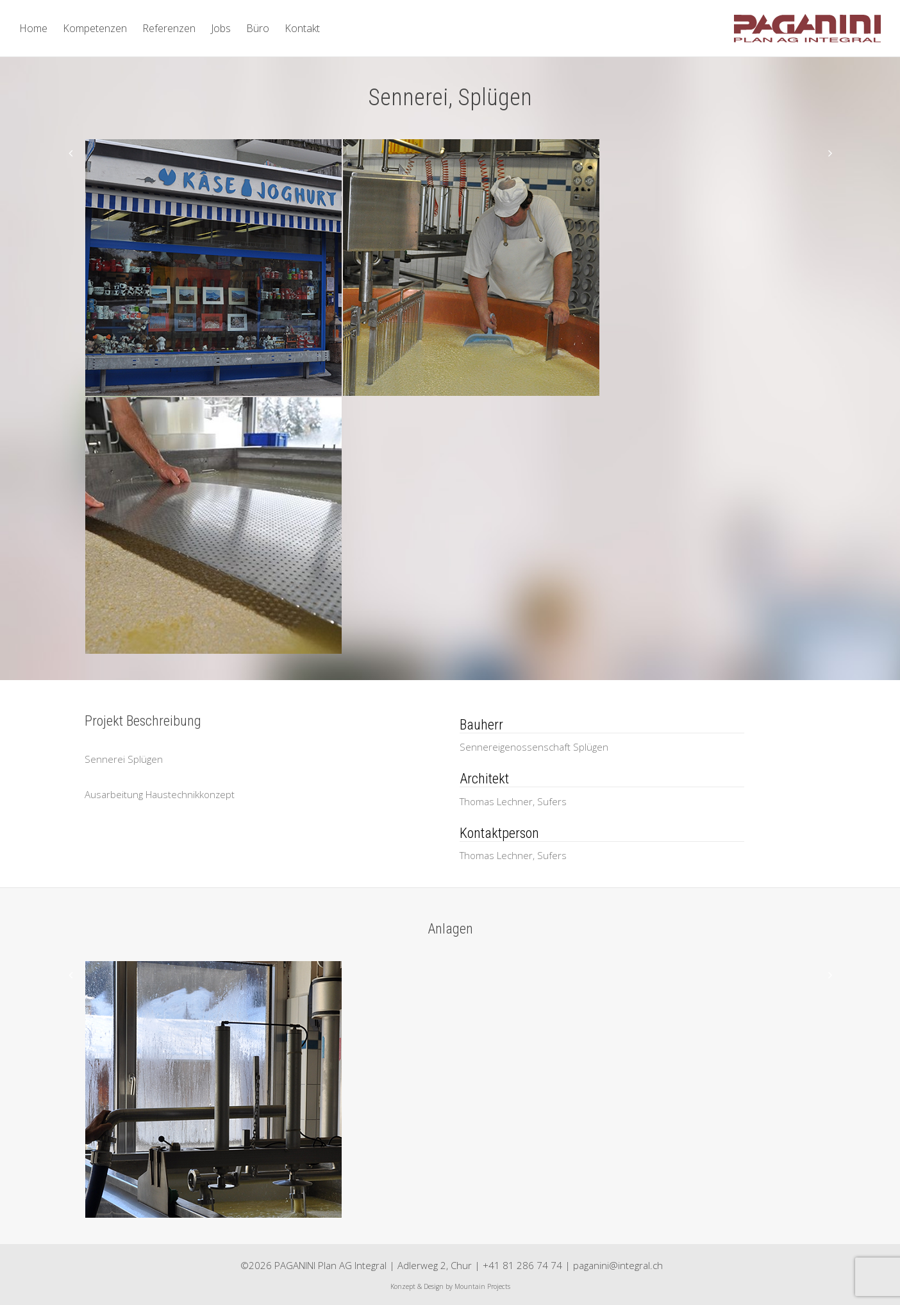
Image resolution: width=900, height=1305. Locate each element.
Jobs (221, 28)
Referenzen (169, 28)
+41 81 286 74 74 (522, 1265)
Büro (257, 28)
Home (33, 28)
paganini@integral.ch (618, 1265)
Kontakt (302, 28)
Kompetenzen (95, 28)
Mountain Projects (482, 1286)
